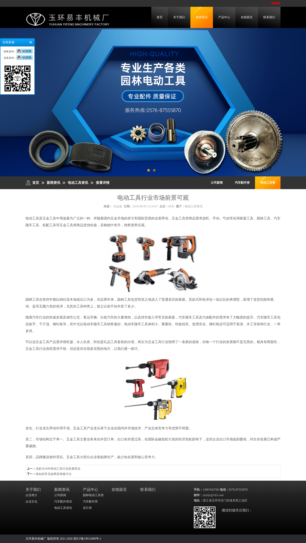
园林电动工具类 (93, 495)
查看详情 (102, 182)
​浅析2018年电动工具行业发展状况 (58, 468)
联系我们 (269, 17)
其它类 (87, 507)
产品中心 (224, 17)
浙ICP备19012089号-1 (87, 538)
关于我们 (179, 17)
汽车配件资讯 (63, 501)
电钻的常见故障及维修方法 (53, 474)
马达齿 (117, 206)
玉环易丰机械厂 (36, 538)
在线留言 (247, 17)
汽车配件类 (90, 501)
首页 (160, 17)
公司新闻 (217, 182)
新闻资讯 (202, 17)
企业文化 (31, 501)
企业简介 (31, 495)
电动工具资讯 (78, 182)
